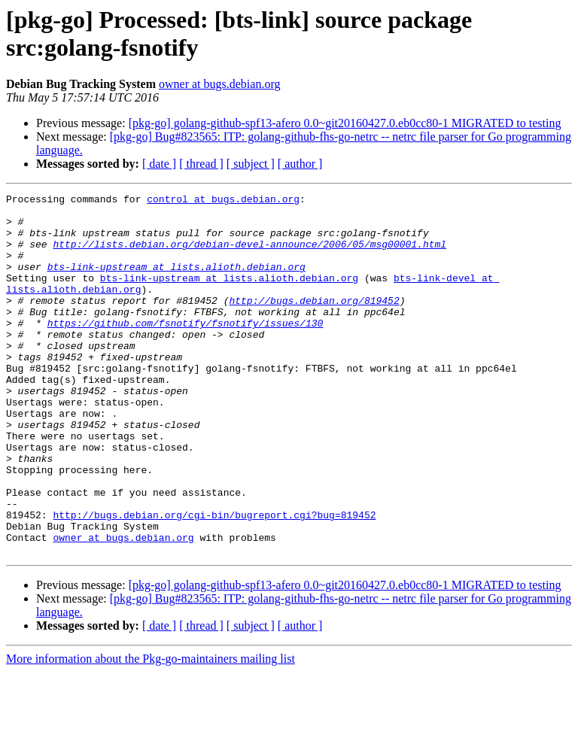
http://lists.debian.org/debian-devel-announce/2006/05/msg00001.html (249, 255)
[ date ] (159, 163)
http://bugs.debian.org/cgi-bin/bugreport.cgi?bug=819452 (214, 580)
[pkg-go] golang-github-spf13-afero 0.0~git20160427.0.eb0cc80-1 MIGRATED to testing (345, 123)
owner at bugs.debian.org (219, 83)
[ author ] (300, 163)
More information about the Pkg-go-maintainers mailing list (150, 730)
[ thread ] (201, 163)
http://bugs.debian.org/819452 (314, 322)
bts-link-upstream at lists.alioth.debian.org (176, 282)
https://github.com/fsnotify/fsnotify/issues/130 (185, 350)
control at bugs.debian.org (223, 201)
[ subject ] (251, 163)
